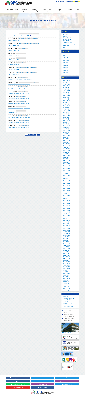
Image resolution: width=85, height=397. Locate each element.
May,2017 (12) (66, 253)
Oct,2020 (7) (66, 187)
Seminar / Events (70, 10)
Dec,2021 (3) (66, 163)
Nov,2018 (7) (66, 225)
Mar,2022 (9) (66, 158)
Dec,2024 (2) (66, 104)
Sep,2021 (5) (66, 168)
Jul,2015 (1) (66, 283)
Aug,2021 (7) (66, 170)
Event (20, 33)
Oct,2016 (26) (66, 265)
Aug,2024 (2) (66, 110)
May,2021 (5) (66, 175)
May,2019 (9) (66, 215)
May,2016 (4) (66, 273)
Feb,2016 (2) (66, 278)
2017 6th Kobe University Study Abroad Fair (19, 127)
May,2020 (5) (66, 195)
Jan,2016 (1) (66, 280)
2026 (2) (65, 74)
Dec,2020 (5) (66, 183)
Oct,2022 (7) (66, 147)
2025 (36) (65, 72)
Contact (71, 1)
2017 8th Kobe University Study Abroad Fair (19, 117)
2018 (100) (66, 60)
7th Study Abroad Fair (14, 45)
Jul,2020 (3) (66, 192)
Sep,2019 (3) (66, 208)
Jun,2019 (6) (66, 213)
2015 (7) (65, 55)
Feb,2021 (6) (66, 180)
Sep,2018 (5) (66, 228)
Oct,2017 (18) (66, 245)
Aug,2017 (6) (66, 248)
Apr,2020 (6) (66, 197)
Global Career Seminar (68, 37)
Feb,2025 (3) (66, 100)
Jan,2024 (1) (66, 122)
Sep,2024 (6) (66, 109)
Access (57, 1)
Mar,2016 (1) (66, 276)
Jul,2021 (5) (66, 172)
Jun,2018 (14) (66, 233)
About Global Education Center (12, 10)
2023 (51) (65, 69)
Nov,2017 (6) (66, 243)
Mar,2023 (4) (66, 138)
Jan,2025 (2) (66, 102)
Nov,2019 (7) (66, 205)
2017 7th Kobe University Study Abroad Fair (19, 122)
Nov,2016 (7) (66, 263)
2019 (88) (65, 62)
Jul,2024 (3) (66, 112)
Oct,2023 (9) (66, 127)
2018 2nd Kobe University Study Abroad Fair (19, 108)
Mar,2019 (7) (66, 218)
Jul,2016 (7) (66, 270)
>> (38, 134)
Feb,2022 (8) (66, 160)
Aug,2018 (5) (66, 230)
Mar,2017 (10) (66, 256)
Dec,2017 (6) (66, 241)
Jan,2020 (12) (66, 202)
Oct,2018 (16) (66, 227)
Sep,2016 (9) (66, 266)
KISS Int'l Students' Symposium (68, 40)
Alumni (77, 9)
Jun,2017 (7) (66, 251)
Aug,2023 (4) (66, 130)
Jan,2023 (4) (66, 142)
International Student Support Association (68, 319)
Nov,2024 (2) (66, 105)
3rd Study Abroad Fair (14, 64)
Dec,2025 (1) (66, 84)
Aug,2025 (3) (66, 90)
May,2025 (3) (66, 95)
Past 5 (33, 134)
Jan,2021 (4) (66, 182)
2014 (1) (65, 54)
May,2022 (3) (66, 155)
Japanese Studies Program (27, 33)
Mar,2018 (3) (66, 238)
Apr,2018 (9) (66, 236)
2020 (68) (65, 64)
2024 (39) (65, 70)
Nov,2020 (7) (66, 185)
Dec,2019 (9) (66, 203)
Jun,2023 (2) (66, 133)
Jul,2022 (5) (66, 152)
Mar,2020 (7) (66, 198)
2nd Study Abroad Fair (14, 69)
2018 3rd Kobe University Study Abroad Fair (19, 103)
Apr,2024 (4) (66, 117)
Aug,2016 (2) (66, 268)
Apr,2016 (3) (66, 275)
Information (66, 45)
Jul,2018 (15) (66, 231)
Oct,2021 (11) (66, 167)
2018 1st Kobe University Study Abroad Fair (19, 112)
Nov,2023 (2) (66, 125)
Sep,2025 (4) (66, 89)
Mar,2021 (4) (66, 178)
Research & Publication (59, 10)
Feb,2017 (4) (66, 258)
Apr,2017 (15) (66, 255)
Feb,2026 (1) (66, 80)
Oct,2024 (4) (66, 107)
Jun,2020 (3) (66, 193)
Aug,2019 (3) (66, 210)
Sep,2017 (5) (66, 246)
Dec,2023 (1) (66, 124)
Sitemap (62, 1)
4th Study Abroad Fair (14, 59)
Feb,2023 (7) (66, 140)
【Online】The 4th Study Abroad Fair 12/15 (19, 35)
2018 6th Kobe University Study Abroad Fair (19, 84)
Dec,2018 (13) (66, 223)
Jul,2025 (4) (66, 92)
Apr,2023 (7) (66, 137)
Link (67, 1)
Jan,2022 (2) (66, 162)
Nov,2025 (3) (66, 85)
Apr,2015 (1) (66, 286)
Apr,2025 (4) (66, 97)
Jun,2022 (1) (66, 153)
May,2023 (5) (66, 135)
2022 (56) (65, 67)
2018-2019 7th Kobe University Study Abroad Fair (20, 79)
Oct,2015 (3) (66, 281)
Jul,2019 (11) (66, 212)
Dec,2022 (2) (66, 143)
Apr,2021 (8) (66, 177)
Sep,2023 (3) (66, 129)
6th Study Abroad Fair (14, 50)
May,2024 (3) (66, 115)
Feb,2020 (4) (66, 200)
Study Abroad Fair (36, 33)
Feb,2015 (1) (66, 288)
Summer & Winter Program (47, 10)
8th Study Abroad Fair (14, 40)
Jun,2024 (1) (66, 114)
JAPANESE (77, 1)
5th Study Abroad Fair (14, 55)
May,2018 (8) (66, 235)
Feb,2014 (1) (66, 290)
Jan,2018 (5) (66, 240)
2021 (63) (65, 65)
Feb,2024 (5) (66, 120)
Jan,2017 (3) (66, 260)
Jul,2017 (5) (66, 250)
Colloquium (66, 34)
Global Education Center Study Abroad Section (69, 315)
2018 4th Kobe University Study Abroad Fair (19, 98)
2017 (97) (65, 59)
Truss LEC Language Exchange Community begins (21, 88)
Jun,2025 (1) (66, 94)
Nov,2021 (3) (66, 165)
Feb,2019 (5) (66, 220)
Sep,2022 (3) (66, 148)
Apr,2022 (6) (66, 157)
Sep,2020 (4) (66, 188)
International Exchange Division (69, 311)
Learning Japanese (24, 10)
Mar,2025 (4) (66, 99)
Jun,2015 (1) (66, 285)
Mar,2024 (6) (66, 119)
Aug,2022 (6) (66, 150)
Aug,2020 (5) (66, 190)
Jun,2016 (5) (66, 271)
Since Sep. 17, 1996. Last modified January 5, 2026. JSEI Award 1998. (42, 390)
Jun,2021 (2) (66, 173)
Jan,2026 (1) (66, 82)
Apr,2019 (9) (66, 217)
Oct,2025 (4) (66, 87)
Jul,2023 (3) (66, 132)
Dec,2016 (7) (66, 261)
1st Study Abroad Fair (14, 74)
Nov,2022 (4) (66, 145)
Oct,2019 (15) (66, 207)
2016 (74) (65, 57)
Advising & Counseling (35, 10)
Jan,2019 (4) (66, 222)
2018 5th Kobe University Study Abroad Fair (19, 93)
